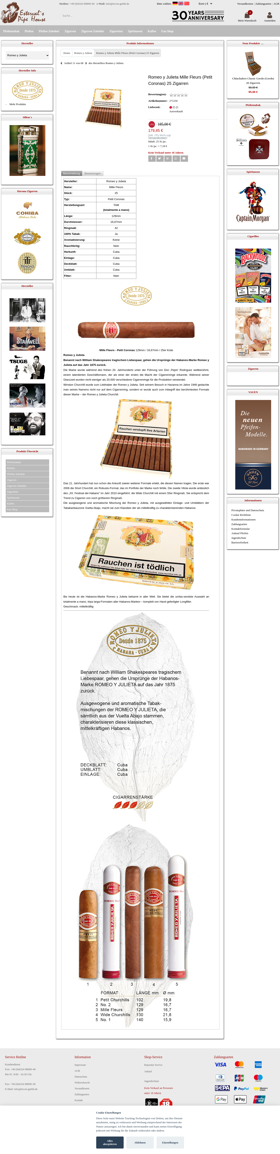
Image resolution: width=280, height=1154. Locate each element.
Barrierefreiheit (239, 542)
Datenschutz (81, 1076)
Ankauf (148, 1071)
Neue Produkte (251, 43)
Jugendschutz (238, 537)
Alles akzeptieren (110, 1142)
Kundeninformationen (243, 519)
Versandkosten (245, 3)
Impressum (80, 1064)
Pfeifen (29, 31)
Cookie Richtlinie (241, 514)
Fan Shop (167, 31)
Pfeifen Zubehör (49, 31)
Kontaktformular (240, 528)
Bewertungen (93, 173)
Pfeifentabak (11, 31)
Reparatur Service (153, 1064)
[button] (152, 158)
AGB (276, 3)
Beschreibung (71, 173)
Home (67, 53)
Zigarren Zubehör (92, 31)
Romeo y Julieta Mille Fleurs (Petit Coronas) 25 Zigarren (127, 53)
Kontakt (79, 1100)
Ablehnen (140, 1142)
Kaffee (152, 31)
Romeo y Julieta (83, 53)
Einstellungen (170, 1142)
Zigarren (70, 31)
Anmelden (269, 19)
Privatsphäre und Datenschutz (247, 510)
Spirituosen (135, 31)
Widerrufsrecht (82, 1082)
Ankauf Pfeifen (239, 533)
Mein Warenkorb (247, 19)
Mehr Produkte (17, 104)
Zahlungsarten (263, 3)
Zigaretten (116, 31)
